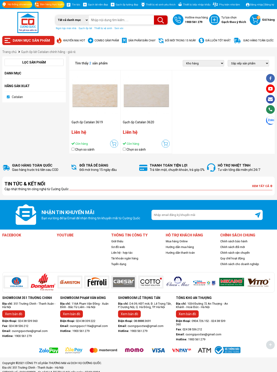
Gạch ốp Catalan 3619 (87, 122)
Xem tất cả (262, 186)
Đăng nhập (256, 4)
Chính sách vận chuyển (235, 252)
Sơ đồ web (118, 247)
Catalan (17, 97)
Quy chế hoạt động (232, 258)
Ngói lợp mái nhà (66, 28)
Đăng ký (269, 4)
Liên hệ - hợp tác (122, 252)
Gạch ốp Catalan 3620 (138, 122)
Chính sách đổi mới (232, 247)
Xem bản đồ (13, 314)
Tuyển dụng (118, 264)
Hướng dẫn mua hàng (180, 247)
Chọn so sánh (84, 149)
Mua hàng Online (177, 241)
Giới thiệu (117, 241)
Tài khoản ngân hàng (124, 258)
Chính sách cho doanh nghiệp (239, 264)
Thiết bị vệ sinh (103, 28)
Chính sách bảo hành (233, 241)
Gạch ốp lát (85, 28)
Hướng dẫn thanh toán (180, 252)
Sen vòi (118, 28)
